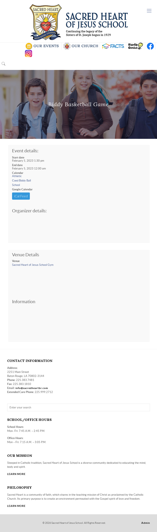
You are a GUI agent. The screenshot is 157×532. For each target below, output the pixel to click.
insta (28, 53)
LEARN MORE (16, 474)
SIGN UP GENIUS (135, 46)
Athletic (17, 176)
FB (150, 46)
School (16, 185)
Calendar (17, 173)
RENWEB (112, 46)
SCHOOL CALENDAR (42, 46)
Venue (16, 261)
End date (17, 165)
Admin (145, 522)
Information (23, 301)
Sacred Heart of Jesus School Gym (33, 264)
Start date (18, 157)
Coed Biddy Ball (21, 180)
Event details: (25, 150)
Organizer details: (29, 210)
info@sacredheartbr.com (31, 388)
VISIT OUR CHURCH (80, 46)
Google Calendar (22, 189)
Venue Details (25, 254)
